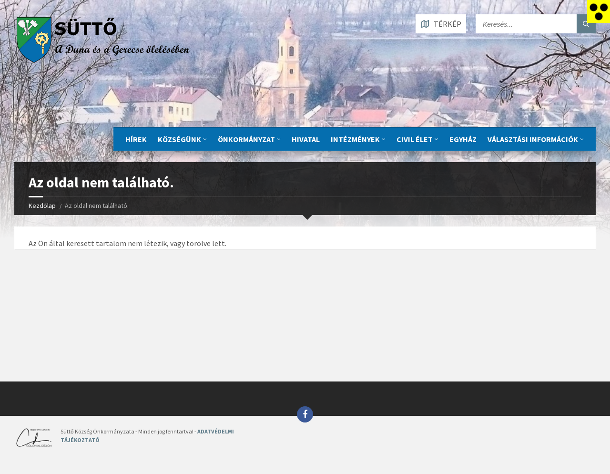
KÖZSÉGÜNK (179, 139)
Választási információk (533, 139)
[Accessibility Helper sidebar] (598, 11)
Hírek (136, 139)
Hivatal (306, 139)
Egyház (463, 139)
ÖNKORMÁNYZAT (246, 139)
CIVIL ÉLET (414, 139)
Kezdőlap (42, 205)
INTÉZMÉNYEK (355, 139)
